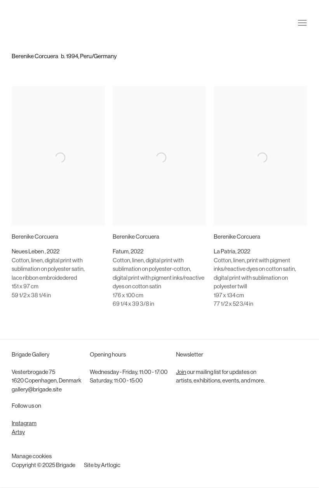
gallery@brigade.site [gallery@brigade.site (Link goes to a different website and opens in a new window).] (37, 390)
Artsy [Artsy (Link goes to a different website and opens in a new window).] (18, 433)
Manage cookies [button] (32, 457)
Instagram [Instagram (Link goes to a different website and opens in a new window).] (24, 424)
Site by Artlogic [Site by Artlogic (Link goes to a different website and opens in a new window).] (102, 466)
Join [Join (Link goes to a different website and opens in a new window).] (181, 373)
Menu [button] (301, 16)
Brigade (23, 17)
